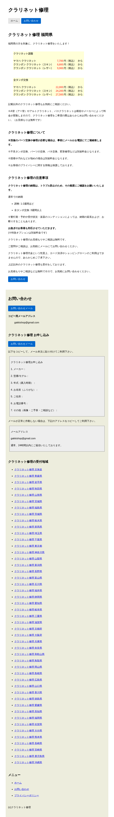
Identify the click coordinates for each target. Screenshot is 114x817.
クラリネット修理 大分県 (28, 730)
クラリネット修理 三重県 (28, 616)
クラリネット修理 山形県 (28, 495)
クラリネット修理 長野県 (28, 571)
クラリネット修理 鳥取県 (28, 660)
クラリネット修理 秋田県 (28, 488)
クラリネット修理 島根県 (28, 673)
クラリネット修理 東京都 (28, 546)
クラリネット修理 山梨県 (28, 558)
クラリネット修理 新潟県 (28, 565)
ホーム (14, 20)
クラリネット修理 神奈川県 (29, 552)
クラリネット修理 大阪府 (28, 635)
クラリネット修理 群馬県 (28, 526)
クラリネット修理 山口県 (28, 686)
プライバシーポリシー (26, 795)
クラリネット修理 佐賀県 (28, 724)
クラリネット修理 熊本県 (28, 737)
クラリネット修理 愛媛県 (28, 705)
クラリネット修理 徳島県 (28, 698)
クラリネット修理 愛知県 (28, 603)
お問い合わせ (31, 20)
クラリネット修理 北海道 (28, 469)
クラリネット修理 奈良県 (28, 648)
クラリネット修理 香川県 (28, 692)
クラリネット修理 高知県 (28, 711)
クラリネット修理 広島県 (28, 679)
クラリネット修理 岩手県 (28, 482)
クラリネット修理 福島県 (28, 507)
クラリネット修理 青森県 (28, 476)
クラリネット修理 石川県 (28, 584)
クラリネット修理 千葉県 (28, 539)
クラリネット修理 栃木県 (28, 520)
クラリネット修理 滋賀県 (28, 622)
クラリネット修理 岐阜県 (28, 609)
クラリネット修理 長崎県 (28, 743)
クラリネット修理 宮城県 (28, 501)
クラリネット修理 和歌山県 (29, 654)
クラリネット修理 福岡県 (28, 718)
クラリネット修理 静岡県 (28, 597)
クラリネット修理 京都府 (28, 628)
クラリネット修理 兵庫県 (28, 641)
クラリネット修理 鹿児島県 (29, 756)
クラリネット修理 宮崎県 (28, 749)
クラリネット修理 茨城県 (28, 514)
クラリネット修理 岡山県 (28, 667)
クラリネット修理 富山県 (28, 577)
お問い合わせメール (22, 308)
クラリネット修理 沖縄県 (28, 762)
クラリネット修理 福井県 (28, 590)
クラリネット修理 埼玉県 (28, 533)
